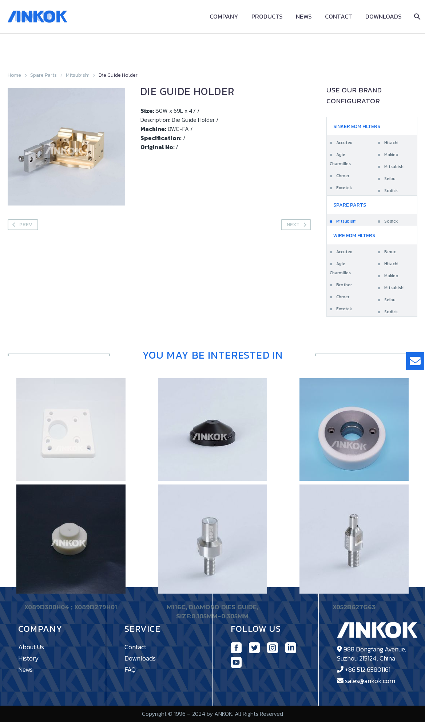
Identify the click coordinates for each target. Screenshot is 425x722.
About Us (31, 647)
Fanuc (390, 251)
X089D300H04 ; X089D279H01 (70, 607)
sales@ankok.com (370, 681)
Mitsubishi (78, 75)
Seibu (390, 178)
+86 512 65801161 (367, 669)
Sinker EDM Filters (356, 126)
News (304, 16)
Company (224, 16)
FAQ (130, 669)
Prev (20, 225)
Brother (344, 285)
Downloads (383, 16)
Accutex (344, 142)
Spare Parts (43, 75)
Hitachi (391, 142)
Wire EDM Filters (354, 235)
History (28, 658)
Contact (338, 16)
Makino (391, 154)
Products (267, 16)
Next (298, 225)
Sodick (391, 190)
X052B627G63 (354, 607)
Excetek (344, 187)
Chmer (342, 175)
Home (14, 75)
